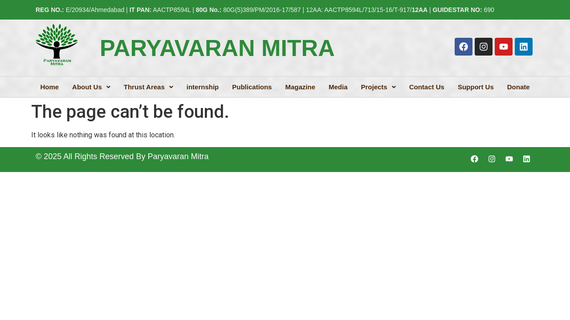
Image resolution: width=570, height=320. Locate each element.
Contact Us (426, 87)
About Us (91, 87)
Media (338, 87)
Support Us (476, 87)
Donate (518, 87)
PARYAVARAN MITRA (217, 48)
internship (203, 87)
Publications (252, 87)
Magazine (300, 87)
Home (49, 87)
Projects (378, 87)
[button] (91, 87)
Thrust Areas (148, 87)
